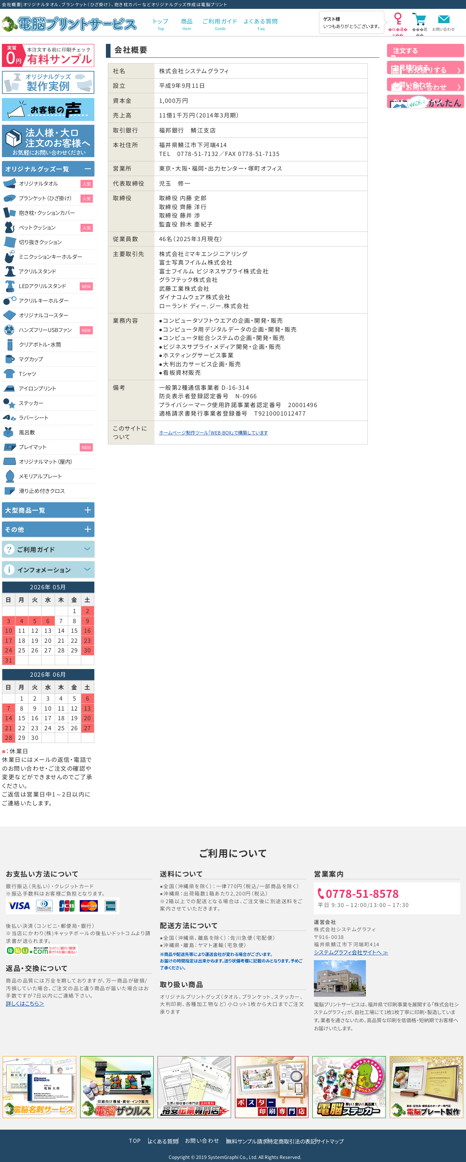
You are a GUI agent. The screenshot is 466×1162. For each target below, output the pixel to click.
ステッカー (31, 403)
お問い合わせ (443, 29)
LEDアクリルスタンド (56, 286)
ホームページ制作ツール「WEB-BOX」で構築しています (235, 432)
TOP (99, 1140)
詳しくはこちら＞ (26, 1003)
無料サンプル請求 (237, 1140)
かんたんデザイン (425, 137)
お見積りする (425, 84)
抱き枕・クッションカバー (47, 212)
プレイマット (56, 447)
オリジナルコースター (44, 315)
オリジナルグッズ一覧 (37, 168)
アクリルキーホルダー (44, 300)
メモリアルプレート (40, 476)
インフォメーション (44, 569)
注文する (425, 57)
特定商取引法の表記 (301, 1140)
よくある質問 (135, 1140)
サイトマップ (357, 1140)
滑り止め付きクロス (42, 491)
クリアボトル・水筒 (40, 344)
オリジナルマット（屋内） (46, 461)
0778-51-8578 (366, 894)
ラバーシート (34, 417)
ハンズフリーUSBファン (56, 330)
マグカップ (31, 359)
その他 (15, 529)
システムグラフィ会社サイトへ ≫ (353, 952)
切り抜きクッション (40, 242)
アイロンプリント (37, 388)
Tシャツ (27, 373)
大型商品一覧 (25, 510)
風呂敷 (27, 432)
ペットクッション (56, 227)
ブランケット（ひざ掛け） (56, 198)
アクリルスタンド (37, 271)
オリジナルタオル (56, 183)
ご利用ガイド (36, 549)
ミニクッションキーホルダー (50, 256)
